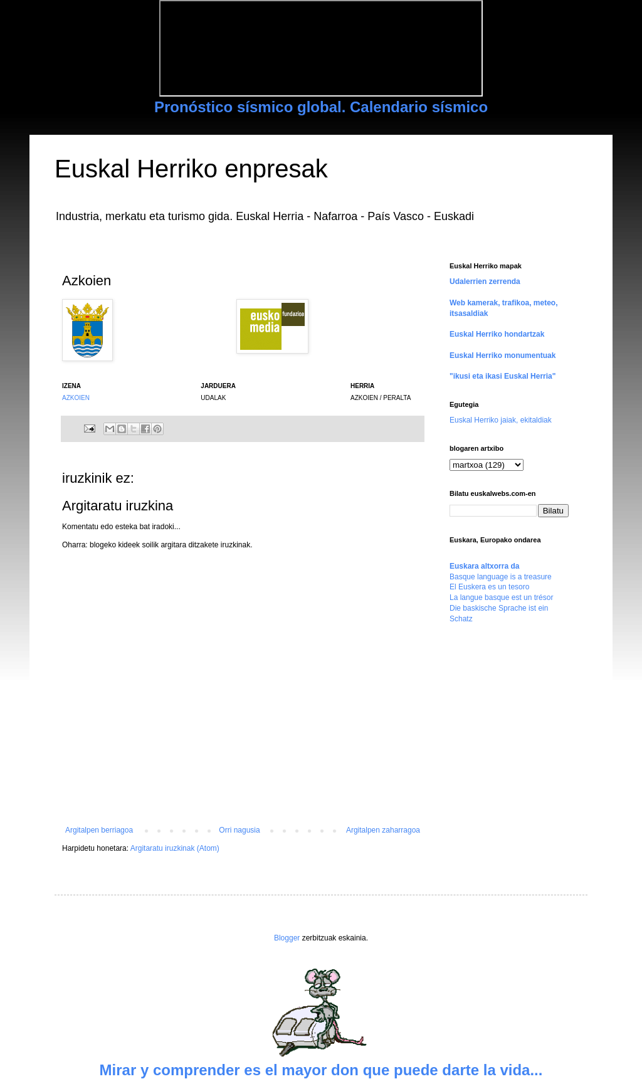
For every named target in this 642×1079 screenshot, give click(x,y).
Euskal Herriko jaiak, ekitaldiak (501, 420)
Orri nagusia (239, 830)
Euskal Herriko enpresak (191, 168)
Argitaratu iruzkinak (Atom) (174, 848)
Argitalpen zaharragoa (383, 830)
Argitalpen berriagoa (99, 830)
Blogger (287, 938)
